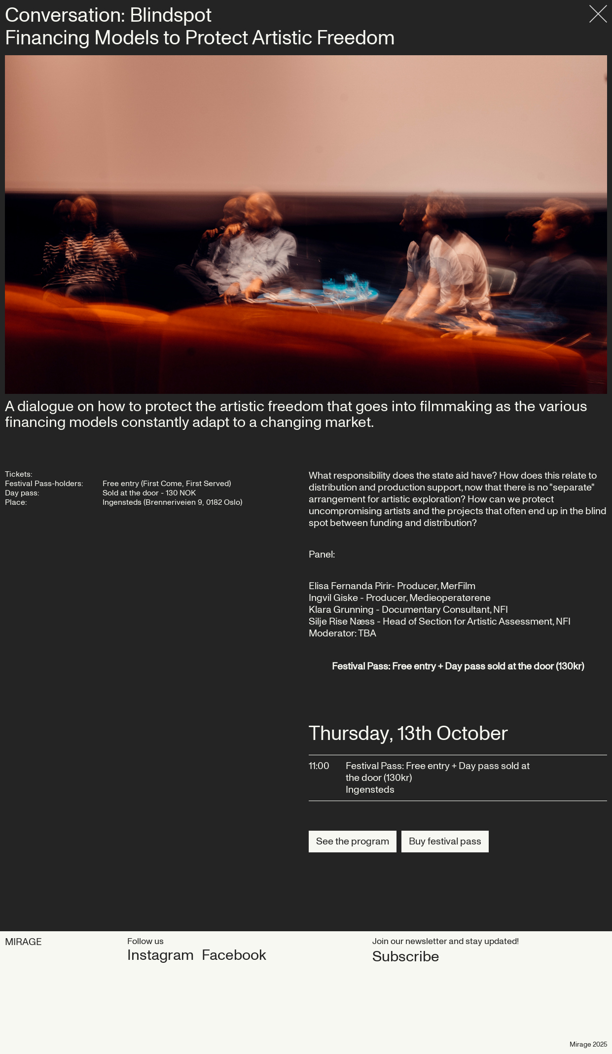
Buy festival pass (445, 841)
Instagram (160, 955)
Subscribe (405, 957)
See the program (352, 841)
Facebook (234, 955)
